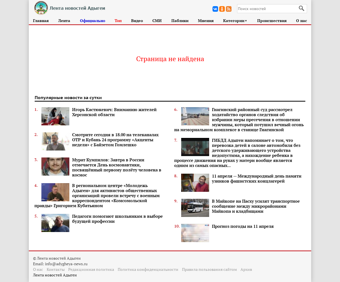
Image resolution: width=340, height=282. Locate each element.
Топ (118, 20)
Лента (64, 20)
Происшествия (272, 20)
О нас (301, 20)
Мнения (206, 20)
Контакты (56, 269)
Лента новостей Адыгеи (55, 275)
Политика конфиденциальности (148, 269)
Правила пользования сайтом (209, 269)
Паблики (179, 20)
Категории (235, 20)
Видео (137, 20)
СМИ (157, 20)
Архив (246, 269)
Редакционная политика (91, 269)
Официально (92, 20)
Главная (41, 20)
